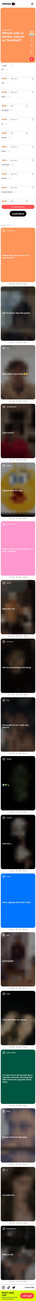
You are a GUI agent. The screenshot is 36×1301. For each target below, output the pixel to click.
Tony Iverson (6, 30)
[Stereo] (8, 3)
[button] (27, 1296)
